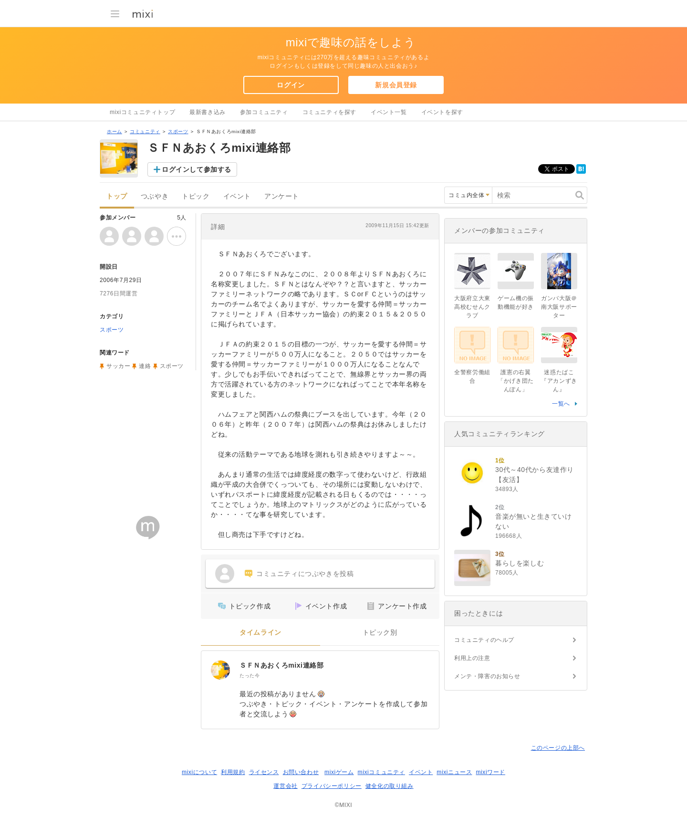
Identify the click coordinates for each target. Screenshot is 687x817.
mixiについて (199, 772)
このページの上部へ (558, 747)
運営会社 (285, 786)
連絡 (145, 366)
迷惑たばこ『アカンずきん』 (559, 381)
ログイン (290, 85)
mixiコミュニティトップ (142, 112)
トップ (116, 196)
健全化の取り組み (389, 786)
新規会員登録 (396, 85)
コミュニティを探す (329, 112)
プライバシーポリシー (332, 786)
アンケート (281, 196)
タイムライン (260, 632)
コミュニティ (145, 131)
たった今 (249, 675)
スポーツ (178, 131)
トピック (195, 196)
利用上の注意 (472, 658)
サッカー (118, 366)
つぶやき (154, 196)
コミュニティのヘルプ (484, 640)
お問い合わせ (301, 772)
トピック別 (380, 632)
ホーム (114, 131)
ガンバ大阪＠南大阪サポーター (559, 307)
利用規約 (233, 772)
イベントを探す (442, 112)
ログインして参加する (196, 169)
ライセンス (264, 772)
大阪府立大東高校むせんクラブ (472, 307)
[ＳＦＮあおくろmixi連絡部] (220, 670)
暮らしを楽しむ (519, 563)
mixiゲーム (339, 772)
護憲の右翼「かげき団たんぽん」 (516, 381)
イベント (237, 196)
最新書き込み (207, 112)
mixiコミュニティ (381, 772)
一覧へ (561, 403)
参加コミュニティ (264, 112)
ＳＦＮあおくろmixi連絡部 (281, 665)
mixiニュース (454, 772)
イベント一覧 (389, 112)
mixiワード (490, 772)
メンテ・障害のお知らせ (487, 676)
